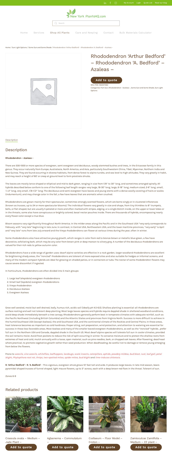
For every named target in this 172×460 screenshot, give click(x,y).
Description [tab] (11, 140)
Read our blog (161, 3)
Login (138, 3)
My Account (129, 3)
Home (24, 32)
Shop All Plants (59, 32)
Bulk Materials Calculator (135, 32)
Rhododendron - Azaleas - (119, 88)
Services (39, 32)
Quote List (148, 3)
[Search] (86, 23)
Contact (108, 32)
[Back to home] (86, 13)
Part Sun (104, 88)
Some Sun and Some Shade (39, 47)
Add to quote (106, 80)
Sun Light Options (19, 47)
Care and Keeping (86, 32)
